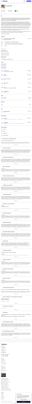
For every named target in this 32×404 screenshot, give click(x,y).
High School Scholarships (4, 384)
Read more (16, 154)
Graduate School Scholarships (5, 379)
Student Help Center (3, 370)
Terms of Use (3, 402)
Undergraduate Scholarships (5, 387)
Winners (2, 369)
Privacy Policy (7, 402)
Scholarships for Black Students (5, 385)
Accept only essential (24, 399)
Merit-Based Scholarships (4, 383)
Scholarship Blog (3, 368)
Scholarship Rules (3, 367)
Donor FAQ (2, 361)
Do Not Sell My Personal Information (14, 402)
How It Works (3, 359)
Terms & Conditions (3, 362)
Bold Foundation (3, 360)
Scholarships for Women (4, 386)
